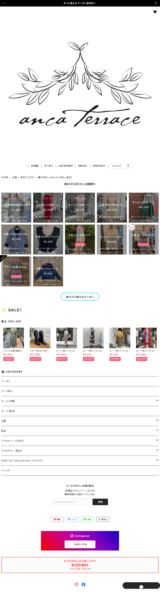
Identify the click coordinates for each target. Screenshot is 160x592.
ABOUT (82, 165)
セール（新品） (8, 411)
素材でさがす (27, 177)
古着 (14, 177)
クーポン (48, 165)
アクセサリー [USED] (12, 440)
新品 (3, 430)
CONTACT (99, 165)
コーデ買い (7, 391)
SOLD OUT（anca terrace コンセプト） (22, 460)
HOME (35, 165)
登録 (100, 501)
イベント (5, 470)
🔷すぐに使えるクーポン (80, 297)
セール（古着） (8, 401)
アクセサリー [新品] (11, 450)
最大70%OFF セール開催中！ (80, 183)
